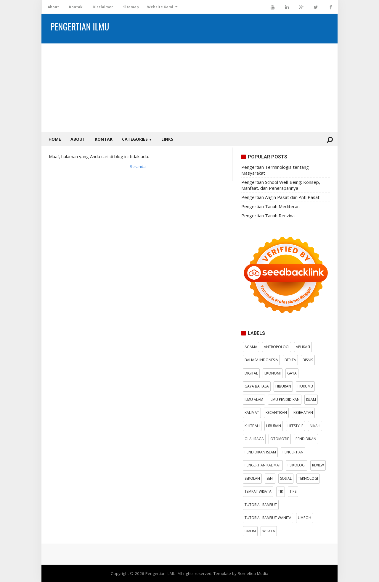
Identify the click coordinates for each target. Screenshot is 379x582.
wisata (268, 531)
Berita (290, 359)
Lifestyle (295, 425)
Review (318, 465)
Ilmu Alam (254, 399)
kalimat (252, 412)
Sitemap (131, 6)
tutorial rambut (261, 504)
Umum (250, 531)
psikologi (297, 465)
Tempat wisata (258, 491)
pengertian (292, 452)
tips (293, 491)
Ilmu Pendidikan (285, 399)
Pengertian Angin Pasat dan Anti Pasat (280, 197)
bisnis (308, 359)
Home (55, 139)
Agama (251, 346)
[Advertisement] (189, 87)
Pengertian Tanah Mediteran (270, 206)
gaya (292, 373)
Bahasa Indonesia (261, 359)
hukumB (305, 386)
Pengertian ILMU (160, 573)
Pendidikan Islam (260, 452)
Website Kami (160, 6)
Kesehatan (303, 412)
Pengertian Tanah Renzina (268, 215)
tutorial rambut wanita (268, 517)
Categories (137, 139)
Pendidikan (306, 438)
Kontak (76, 6)
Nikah (315, 425)
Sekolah (252, 478)
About (53, 6)
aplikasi (303, 346)
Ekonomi (272, 373)
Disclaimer (103, 6)
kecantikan (276, 412)
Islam (311, 399)
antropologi (276, 346)
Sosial (286, 478)
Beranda (138, 166)
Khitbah (252, 425)
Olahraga (254, 438)
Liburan (273, 425)
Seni (270, 478)
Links (167, 139)
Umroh (304, 517)
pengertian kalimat (263, 465)
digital (251, 373)
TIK (280, 491)
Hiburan (283, 386)
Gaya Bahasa (257, 386)
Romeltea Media (253, 573)
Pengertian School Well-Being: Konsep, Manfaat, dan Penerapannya (280, 185)
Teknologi (308, 478)
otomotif (279, 438)
